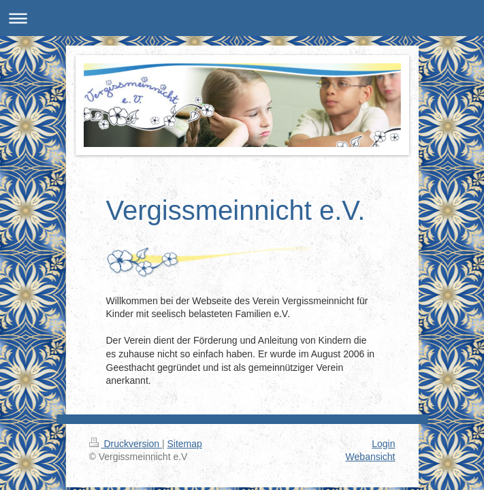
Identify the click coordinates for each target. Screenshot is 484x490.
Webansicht (371, 456)
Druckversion (125, 443)
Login (383, 443)
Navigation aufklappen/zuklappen (242, 18)
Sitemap (184, 443)
